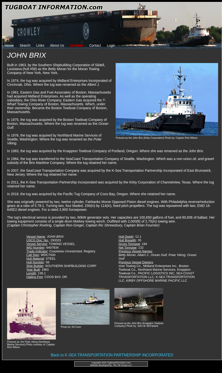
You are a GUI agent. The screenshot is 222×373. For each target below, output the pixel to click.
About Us (57, 45)
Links (40, 45)
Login (111, 45)
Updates (76, 45)
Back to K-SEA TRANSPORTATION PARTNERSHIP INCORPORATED (112, 355)
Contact (95, 45)
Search (25, 45)
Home (9, 45)
